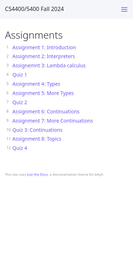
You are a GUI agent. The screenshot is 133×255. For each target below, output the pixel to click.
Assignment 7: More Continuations (52, 120)
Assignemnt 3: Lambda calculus (49, 65)
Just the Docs (37, 174)
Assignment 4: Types (36, 83)
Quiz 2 (19, 102)
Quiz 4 (19, 147)
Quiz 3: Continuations (37, 129)
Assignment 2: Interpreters (43, 56)
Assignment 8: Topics (36, 138)
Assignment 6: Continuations (45, 111)
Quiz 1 (19, 74)
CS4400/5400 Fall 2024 (34, 9)
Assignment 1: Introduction (44, 47)
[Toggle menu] (124, 9)
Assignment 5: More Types (43, 93)
